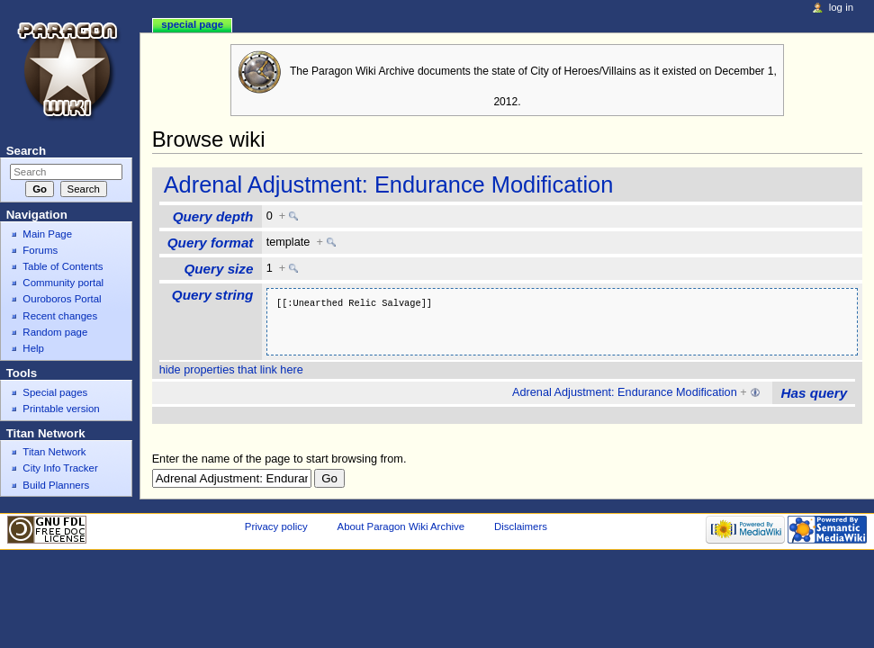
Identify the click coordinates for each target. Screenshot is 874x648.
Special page (192, 24)
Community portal (63, 282)
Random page (55, 332)
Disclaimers (520, 526)
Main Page (47, 234)
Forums (40, 250)
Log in (841, 7)
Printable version (61, 408)
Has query (814, 392)
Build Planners (56, 485)
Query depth (213, 216)
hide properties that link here (231, 370)
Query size (218, 268)
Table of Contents (63, 266)
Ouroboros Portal (62, 298)
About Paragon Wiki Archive (401, 526)
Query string (213, 294)
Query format (210, 242)
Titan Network (54, 451)
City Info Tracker (60, 468)
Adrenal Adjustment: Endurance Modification (389, 184)
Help (33, 348)
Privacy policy (276, 526)
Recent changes (60, 315)
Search (26, 151)
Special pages (55, 392)
